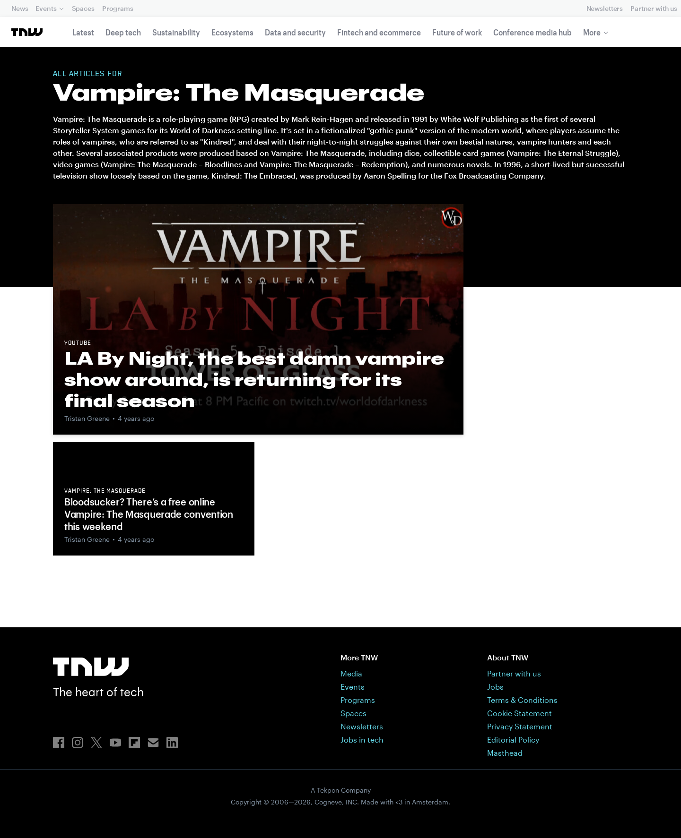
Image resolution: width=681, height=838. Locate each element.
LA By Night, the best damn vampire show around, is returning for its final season (254, 379)
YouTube (77, 343)
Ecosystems (232, 32)
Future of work (457, 32)
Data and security (295, 32)
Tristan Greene (87, 418)
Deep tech (123, 32)
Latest (83, 32)
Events (45, 8)
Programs (117, 8)
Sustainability (176, 32)
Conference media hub (532, 32)
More (592, 32)
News (19, 8)
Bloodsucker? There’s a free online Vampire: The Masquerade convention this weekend (148, 514)
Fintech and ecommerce (379, 32)
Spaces (83, 8)
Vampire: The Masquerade (105, 491)
